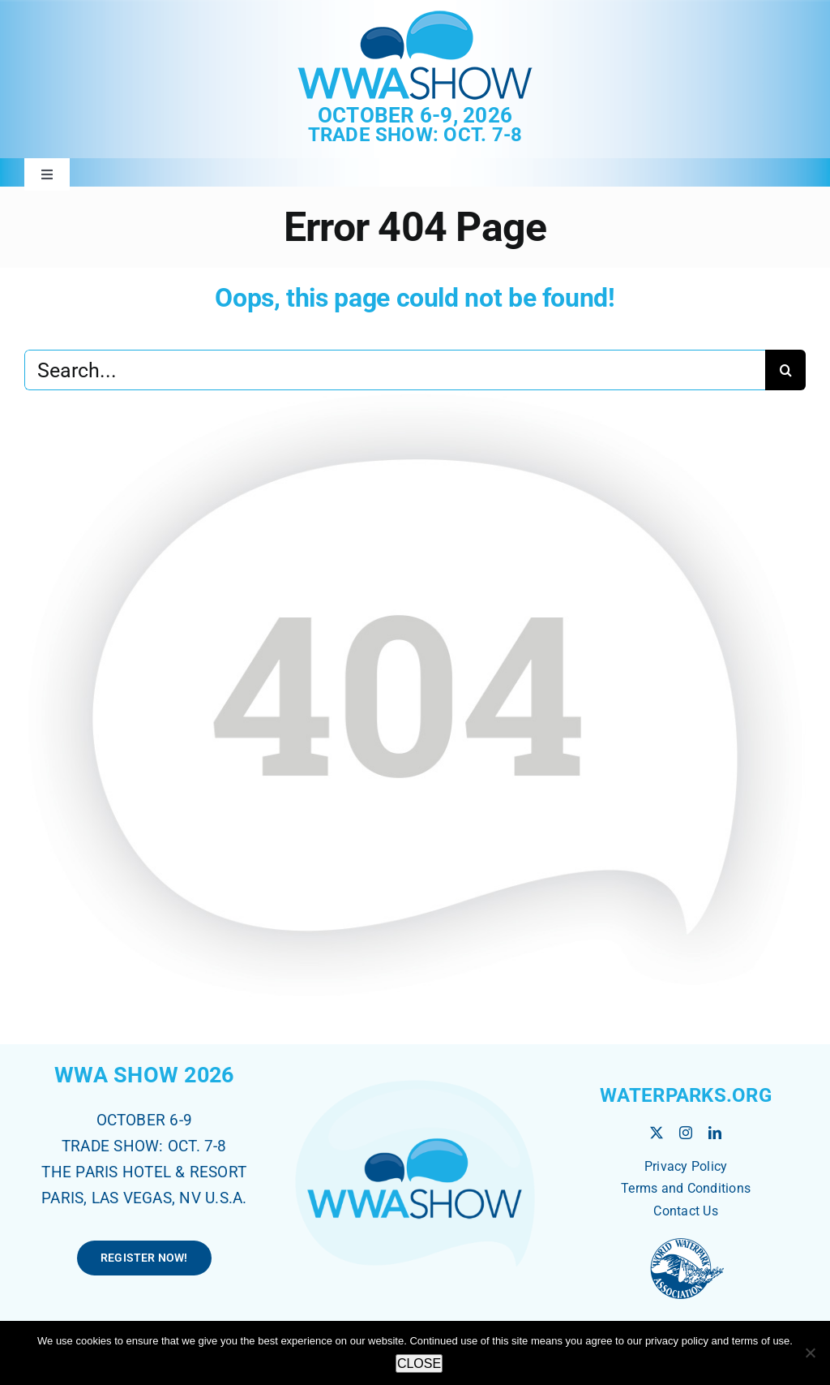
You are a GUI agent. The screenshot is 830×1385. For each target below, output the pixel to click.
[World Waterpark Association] (685, 1240)
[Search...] (394, 370)
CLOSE (419, 1363)
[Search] (785, 370)
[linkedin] (714, 1132)
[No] (810, 1352)
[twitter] (656, 1132)
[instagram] (685, 1132)
